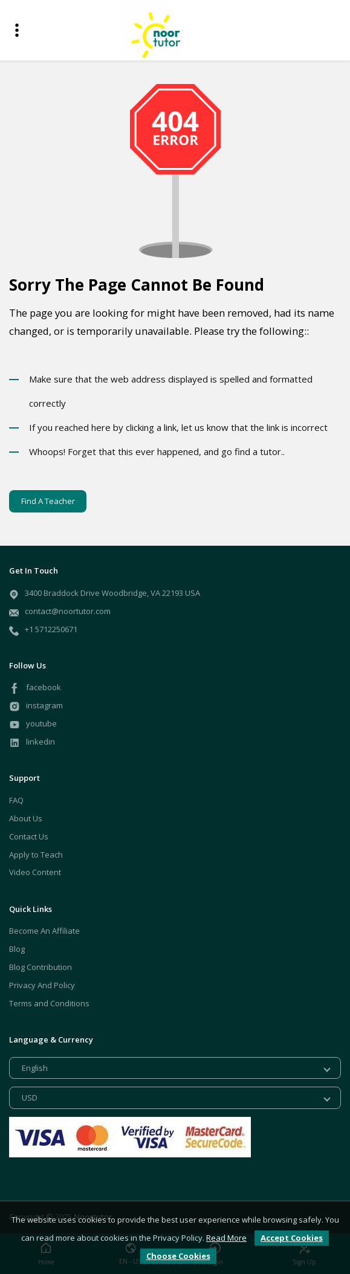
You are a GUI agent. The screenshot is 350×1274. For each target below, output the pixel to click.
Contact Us (28, 836)
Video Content (35, 872)
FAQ (16, 800)
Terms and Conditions (49, 1003)
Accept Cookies (292, 1237)
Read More (226, 1237)
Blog (17, 948)
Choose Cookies (178, 1255)
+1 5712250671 (51, 629)
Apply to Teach (36, 854)
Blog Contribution (40, 967)
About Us (25, 818)
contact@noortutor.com (68, 611)
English (35, 1067)
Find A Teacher (48, 501)
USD (29, 1097)
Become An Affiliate (44, 930)
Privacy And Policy (42, 985)
